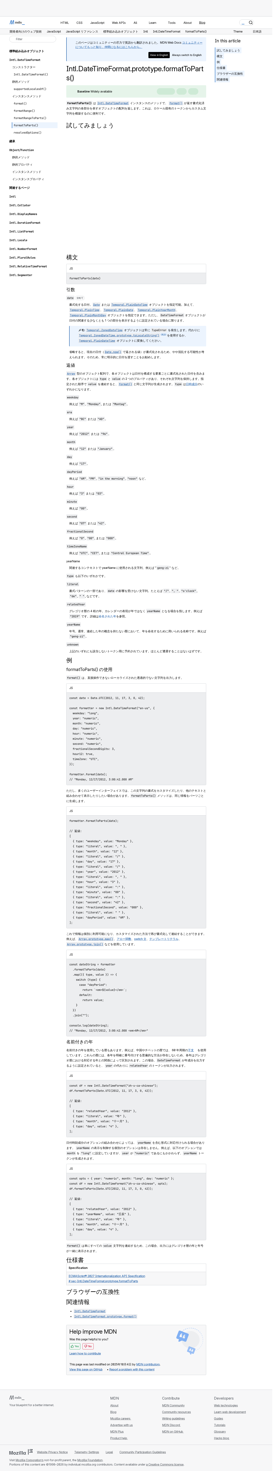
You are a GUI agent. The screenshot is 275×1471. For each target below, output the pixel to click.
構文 (220, 56)
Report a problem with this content (131, 1369)
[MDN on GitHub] (11, 1426)
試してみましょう (228, 50)
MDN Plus (117, 1431)
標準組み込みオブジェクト (26, 51)
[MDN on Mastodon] (31, 1426)
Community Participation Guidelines (142, 1452)
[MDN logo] (16, 1398)
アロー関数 (124, 939)
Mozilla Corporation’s (29, 1460)
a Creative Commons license (165, 1464)
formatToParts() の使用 (89, 669)
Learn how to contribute (85, 1353)
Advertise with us (121, 1425)
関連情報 (222, 79)
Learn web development (230, 1412)
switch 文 (140, 939)
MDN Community (173, 1405)
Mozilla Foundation (90, 1460)
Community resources (176, 1412)
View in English (159, 55)
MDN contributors (148, 1364)
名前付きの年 (79, 1041)
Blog (202, 22)
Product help (119, 1438)
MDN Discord (171, 1425)
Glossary (220, 1431)
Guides (218, 1418)
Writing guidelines (173, 1418)
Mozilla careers (120, 1418)
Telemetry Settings (86, 1452)
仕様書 (221, 68)
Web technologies (226, 1405)
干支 (191, 1050)
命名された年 (107, 616)
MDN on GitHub (173, 1431)
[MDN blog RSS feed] (38, 1426)
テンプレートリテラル (163, 939)
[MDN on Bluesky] (18, 1426)
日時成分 (192, 384)
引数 (70, 289)
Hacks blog (222, 1438)
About (114, 1405)
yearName (73, 561)
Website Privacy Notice (52, 1452)
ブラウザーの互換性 (230, 73)
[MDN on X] (24, 1426)
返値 (70, 365)
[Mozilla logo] (21, 1452)
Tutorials (219, 1425)
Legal (109, 1452)
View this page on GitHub (86, 1369)
